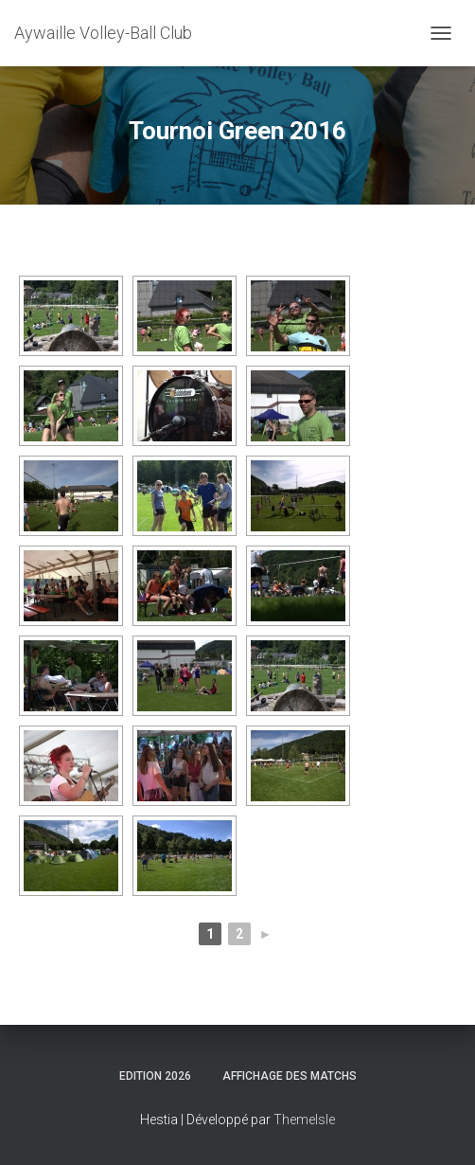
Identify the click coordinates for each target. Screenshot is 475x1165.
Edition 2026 (155, 1076)
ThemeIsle (304, 1119)
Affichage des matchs (289, 1076)
